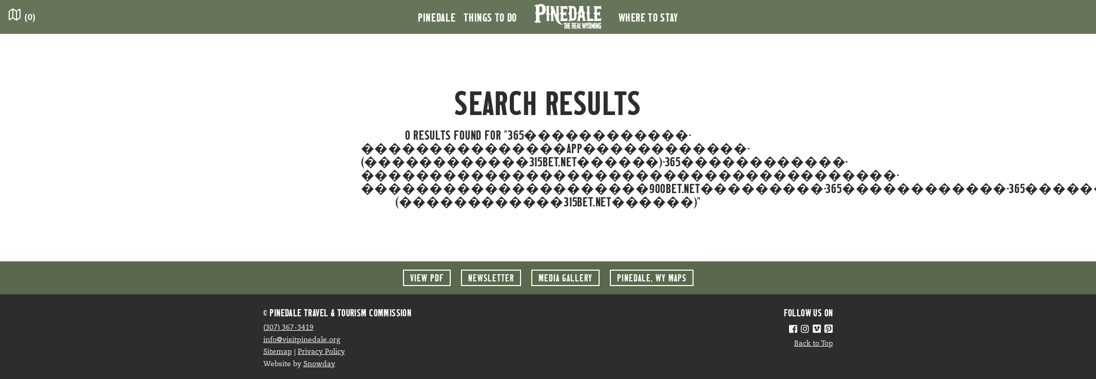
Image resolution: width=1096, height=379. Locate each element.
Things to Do (490, 17)
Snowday (319, 364)
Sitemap (277, 352)
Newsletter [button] (491, 277)
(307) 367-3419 (288, 328)
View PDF (427, 277)
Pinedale (436, 17)
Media (565, 277)
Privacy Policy (321, 352)
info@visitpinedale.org (301, 340)
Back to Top (813, 343)
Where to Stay (648, 17)
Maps (651, 277)
